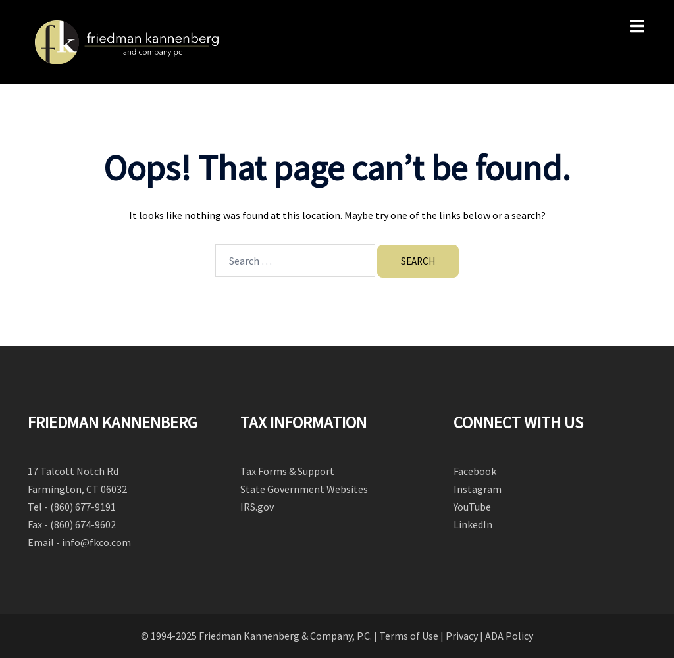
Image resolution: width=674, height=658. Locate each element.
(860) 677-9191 (83, 506)
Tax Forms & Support (287, 471)
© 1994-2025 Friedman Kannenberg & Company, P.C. (256, 635)
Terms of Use (408, 635)
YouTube (472, 506)
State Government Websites (304, 488)
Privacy (462, 635)
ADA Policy (509, 635)
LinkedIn (473, 524)
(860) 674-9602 (83, 524)
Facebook (475, 471)
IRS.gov (257, 506)
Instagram (478, 488)
